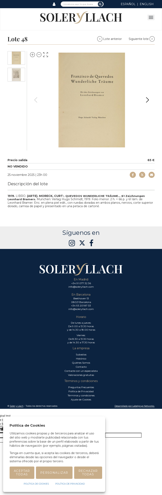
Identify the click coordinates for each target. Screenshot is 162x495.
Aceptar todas (22, 472)
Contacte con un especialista (81, 370)
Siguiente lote (142, 39)
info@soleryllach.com (81, 286)
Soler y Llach (16, 406)
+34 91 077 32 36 (81, 283)
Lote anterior (110, 39)
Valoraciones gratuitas (81, 374)
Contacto (81, 366)
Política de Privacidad (81, 391)
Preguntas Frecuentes (81, 387)
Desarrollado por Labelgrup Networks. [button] (135, 406)
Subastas (81, 354)
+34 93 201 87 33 (81, 305)
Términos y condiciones (81, 395)
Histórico (81, 358)
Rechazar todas (88, 472)
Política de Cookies (36, 483)
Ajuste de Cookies (81, 399)
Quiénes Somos (81, 362)
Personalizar (54, 473)
